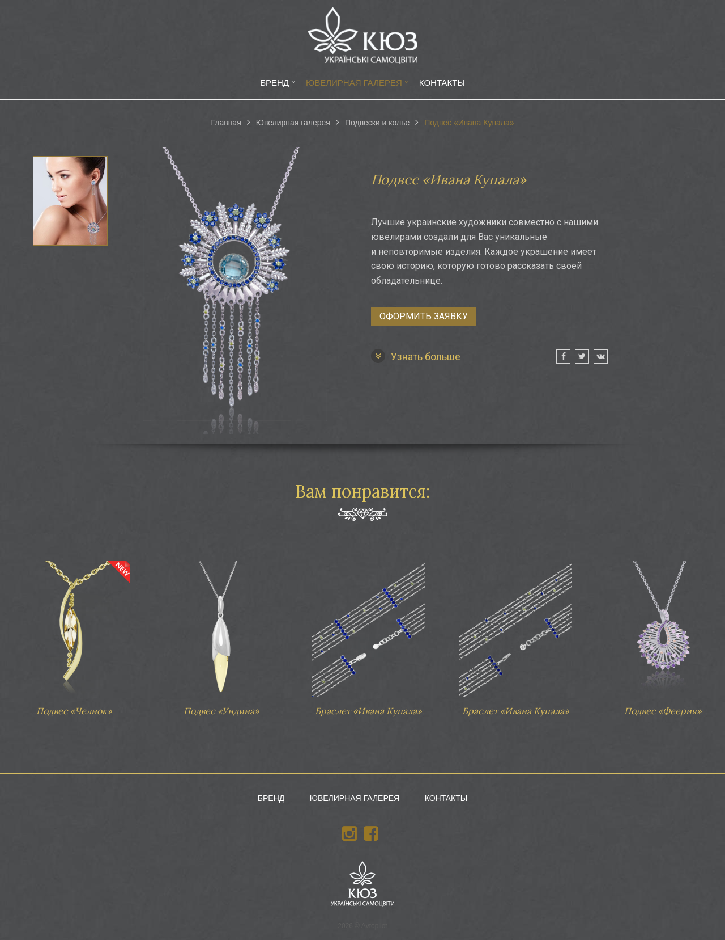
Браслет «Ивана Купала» (368, 633)
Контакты (442, 82)
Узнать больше (415, 356)
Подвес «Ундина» (221, 633)
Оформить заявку (423, 316)
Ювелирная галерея (354, 82)
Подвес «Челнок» (73, 633)
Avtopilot (374, 926)
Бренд (274, 82)
